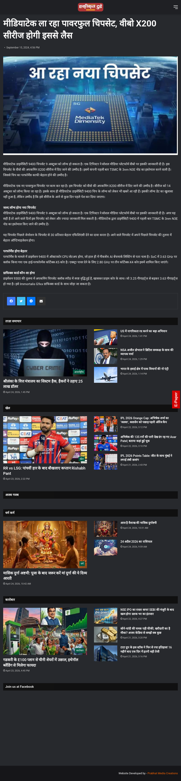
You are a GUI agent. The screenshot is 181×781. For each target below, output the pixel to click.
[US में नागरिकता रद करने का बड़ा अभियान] (105, 337)
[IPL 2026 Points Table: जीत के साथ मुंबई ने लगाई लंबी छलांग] (105, 462)
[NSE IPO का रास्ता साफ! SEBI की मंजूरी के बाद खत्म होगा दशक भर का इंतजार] (105, 616)
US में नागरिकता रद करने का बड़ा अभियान (143, 331)
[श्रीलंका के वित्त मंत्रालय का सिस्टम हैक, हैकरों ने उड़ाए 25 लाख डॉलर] (45, 352)
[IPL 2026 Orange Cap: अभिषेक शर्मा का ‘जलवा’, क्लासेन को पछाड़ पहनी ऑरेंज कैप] (105, 424)
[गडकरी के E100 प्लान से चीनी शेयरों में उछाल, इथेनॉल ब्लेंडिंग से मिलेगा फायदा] (45, 631)
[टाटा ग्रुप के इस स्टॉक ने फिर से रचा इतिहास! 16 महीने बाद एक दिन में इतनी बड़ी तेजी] (105, 653)
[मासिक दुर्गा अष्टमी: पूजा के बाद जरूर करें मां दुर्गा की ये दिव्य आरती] (45, 544)
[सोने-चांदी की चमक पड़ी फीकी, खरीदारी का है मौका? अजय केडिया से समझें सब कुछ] (105, 634)
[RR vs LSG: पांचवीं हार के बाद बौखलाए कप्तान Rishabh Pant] (45, 439)
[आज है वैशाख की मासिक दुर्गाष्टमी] (105, 529)
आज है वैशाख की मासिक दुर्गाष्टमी (138, 522)
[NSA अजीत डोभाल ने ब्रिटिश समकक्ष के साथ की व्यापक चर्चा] (105, 356)
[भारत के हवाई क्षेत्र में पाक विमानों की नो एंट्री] (105, 375)
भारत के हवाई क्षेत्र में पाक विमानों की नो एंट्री (144, 369)
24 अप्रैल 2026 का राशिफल (136, 541)
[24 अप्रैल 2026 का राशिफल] (105, 548)
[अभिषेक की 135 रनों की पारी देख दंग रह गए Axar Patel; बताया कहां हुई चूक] (105, 443)
